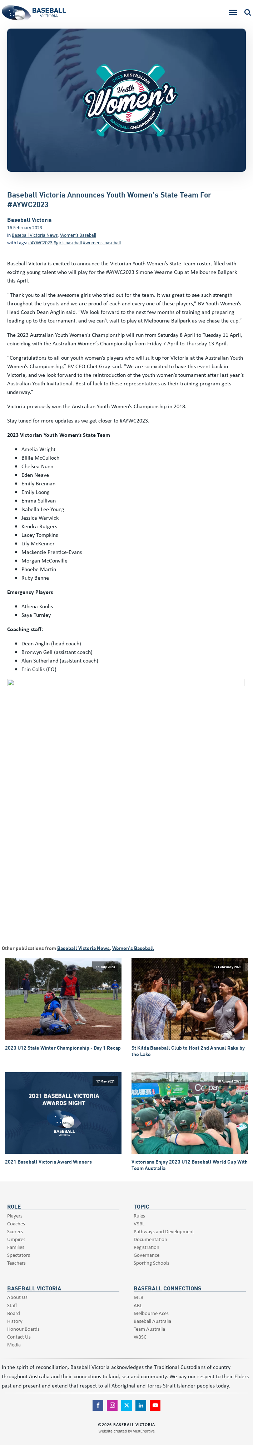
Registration (146, 1247)
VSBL (139, 1223)
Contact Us (19, 1336)
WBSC (140, 1336)
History (15, 1321)
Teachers (16, 1262)
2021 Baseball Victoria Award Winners (48, 1162)
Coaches (16, 1223)
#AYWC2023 (40, 242)
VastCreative (144, 1431)
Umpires (16, 1239)
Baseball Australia (152, 1321)
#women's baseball (102, 242)
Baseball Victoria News (35, 234)
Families (15, 1247)
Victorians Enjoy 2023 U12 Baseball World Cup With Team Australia (190, 1165)
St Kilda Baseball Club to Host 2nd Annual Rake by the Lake (188, 1051)
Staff (12, 1305)
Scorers (15, 1231)
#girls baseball (68, 242)
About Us (17, 1297)
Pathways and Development (164, 1231)
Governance (146, 1254)
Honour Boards (23, 1328)
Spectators (18, 1254)
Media (14, 1344)
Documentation (150, 1239)
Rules (139, 1215)
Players (15, 1215)
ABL (138, 1305)
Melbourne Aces (151, 1313)
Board (13, 1313)
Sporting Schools (151, 1262)
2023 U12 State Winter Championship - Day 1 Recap (63, 1048)
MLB (138, 1297)
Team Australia (149, 1328)
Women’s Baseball (78, 234)
